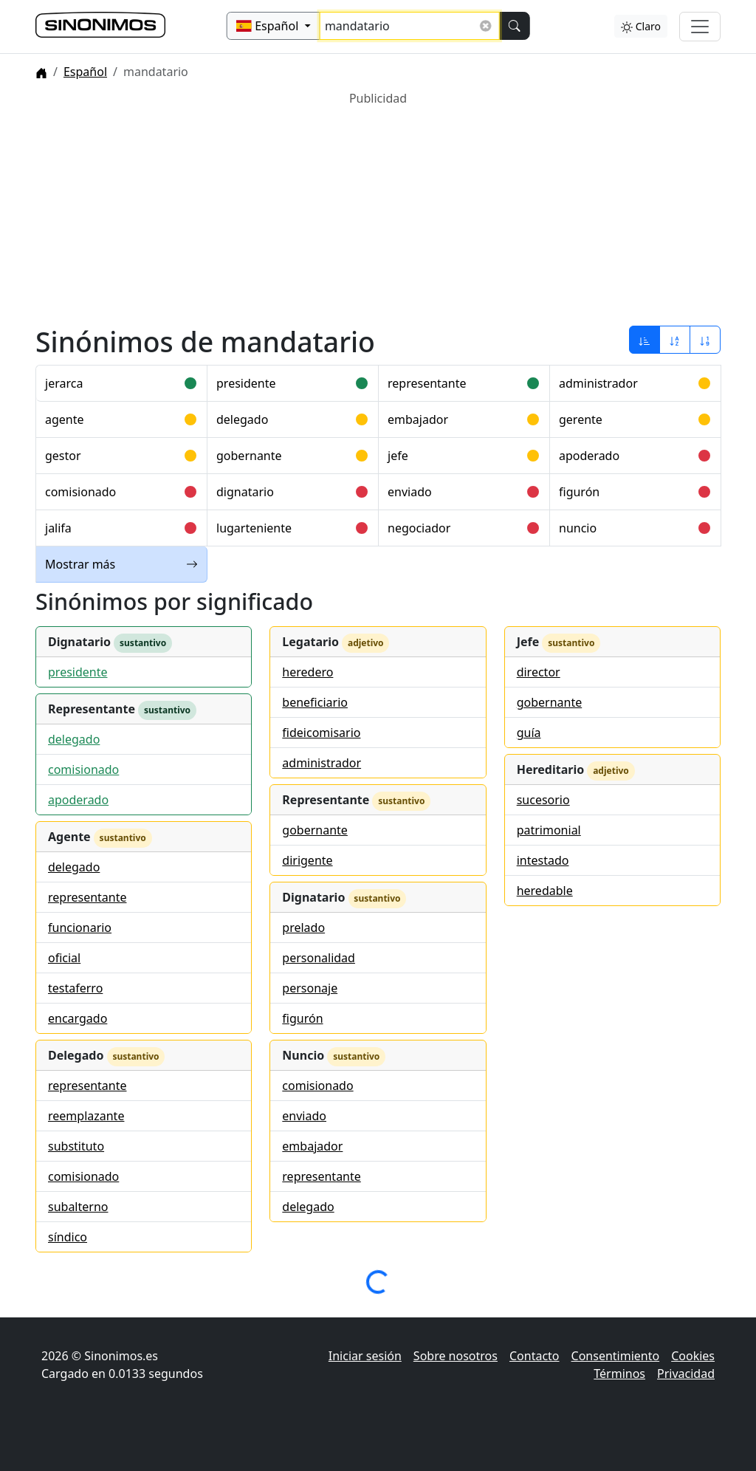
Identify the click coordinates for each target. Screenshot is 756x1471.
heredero (307, 672)
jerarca (64, 383)
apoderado (589, 456)
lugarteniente (254, 528)
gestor (63, 456)
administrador (598, 383)
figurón (579, 492)
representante (427, 383)
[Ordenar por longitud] (705, 340)
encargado (77, 1018)
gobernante (249, 456)
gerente (580, 419)
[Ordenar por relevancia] (644, 340)
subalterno (78, 1207)
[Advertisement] (378, 210)
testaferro (75, 988)
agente (64, 419)
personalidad (318, 958)
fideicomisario (321, 732)
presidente (246, 383)
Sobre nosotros (455, 1356)
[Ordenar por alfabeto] (674, 340)
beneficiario (315, 702)
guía (529, 732)
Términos (619, 1373)
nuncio (578, 528)
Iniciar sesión (365, 1356)
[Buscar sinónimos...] (410, 26)
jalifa (58, 528)
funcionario (79, 927)
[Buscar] (513, 26)
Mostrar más (121, 564)
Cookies (693, 1356)
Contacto (534, 1356)
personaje (309, 988)
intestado (543, 860)
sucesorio (543, 800)
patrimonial (549, 830)
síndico (67, 1237)
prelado (303, 927)
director (538, 672)
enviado (410, 492)
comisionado (80, 492)
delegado (242, 419)
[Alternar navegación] (700, 26)
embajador (418, 419)
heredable (545, 890)
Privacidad (686, 1373)
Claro (641, 26)
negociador (419, 528)
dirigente (307, 860)
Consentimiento (615, 1356)
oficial (64, 958)
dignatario (245, 492)
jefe (398, 456)
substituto (76, 1146)
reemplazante (86, 1116)
